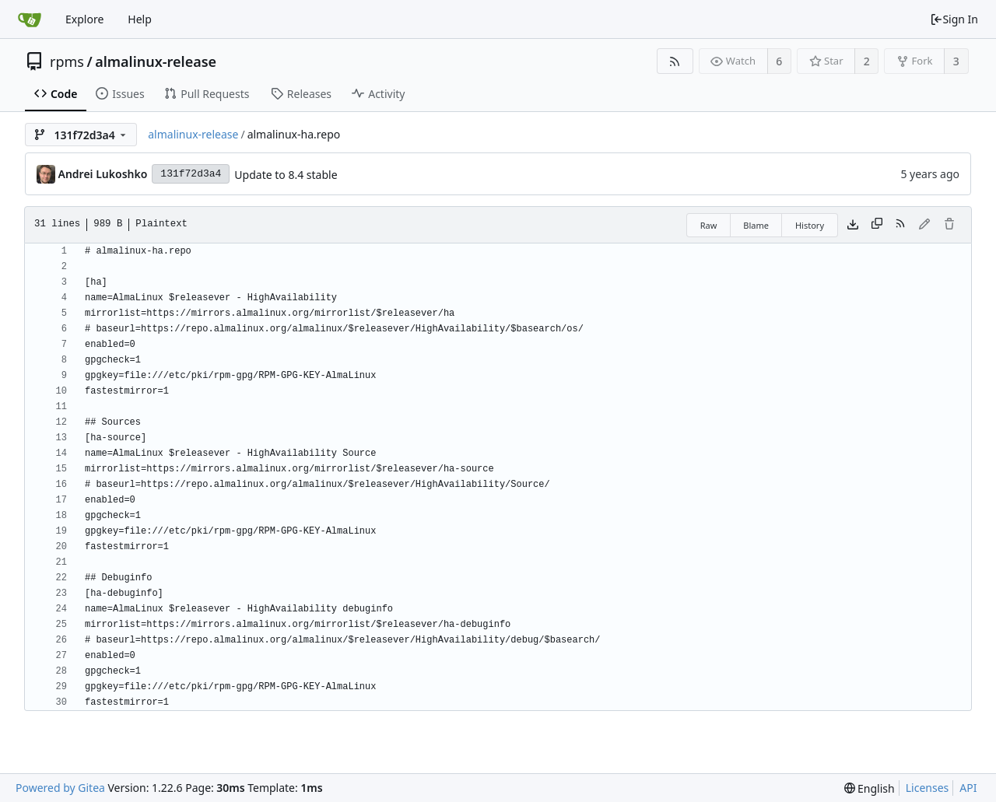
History (809, 225)
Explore (84, 19)
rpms (67, 61)
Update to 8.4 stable (285, 174)
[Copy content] (877, 225)
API (968, 787)
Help (140, 19)
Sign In (954, 19)
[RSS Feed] (675, 61)
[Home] (29, 19)
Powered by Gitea (60, 787)
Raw (708, 225)
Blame (756, 225)
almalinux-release (155, 61)
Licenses (927, 787)
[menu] (869, 788)
